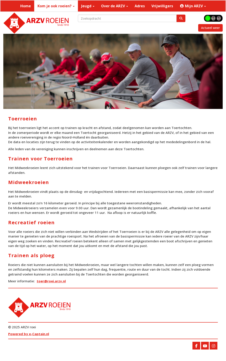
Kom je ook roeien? (56, 6)
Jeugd (87, 6)
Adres (140, 6)
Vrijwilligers (162, 6)
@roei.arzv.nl (51, 281)
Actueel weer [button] (210, 28)
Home (25, 6)
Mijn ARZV (193, 6)
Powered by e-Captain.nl (28, 334)
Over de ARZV (114, 6)
